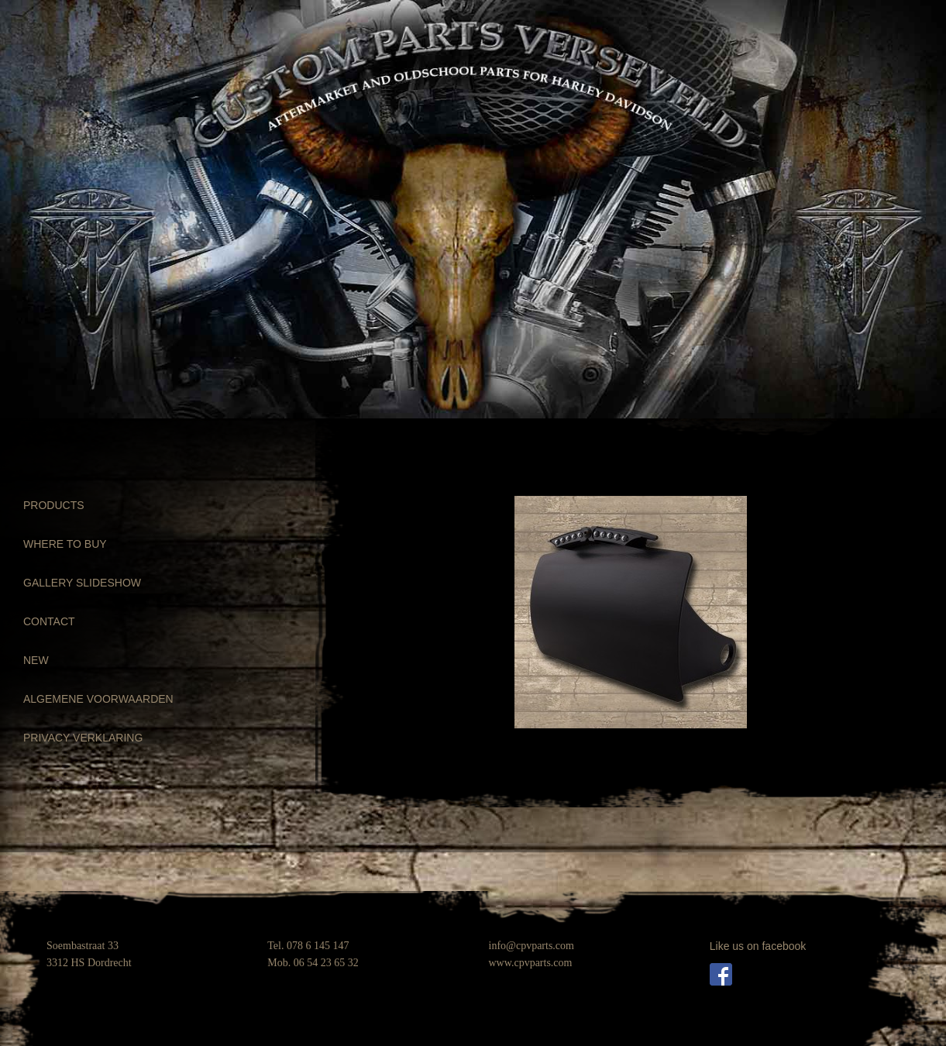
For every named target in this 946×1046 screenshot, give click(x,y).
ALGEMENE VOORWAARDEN (98, 699)
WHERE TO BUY (65, 544)
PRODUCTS (53, 505)
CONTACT (49, 621)
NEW (36, 660)
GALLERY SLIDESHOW (82, 582)
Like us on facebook (758, 946)
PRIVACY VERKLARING (83, 737)
